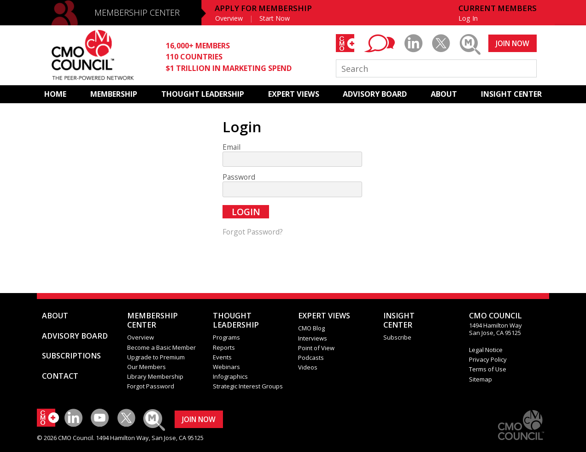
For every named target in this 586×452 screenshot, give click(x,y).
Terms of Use (487, 369)
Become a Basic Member (161, 347)
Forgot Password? (253, 232)
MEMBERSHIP (113, 94)
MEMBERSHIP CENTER (137, 12)
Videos (307, 367)
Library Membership (155, 376)
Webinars (226, 367)
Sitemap (480, 379)
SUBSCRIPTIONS (71, 356)
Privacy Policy (488, 359)
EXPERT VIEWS (293, 94)
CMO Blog (311, 328)
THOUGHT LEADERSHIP (202, 94)
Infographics (230, 376)
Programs (226, 337)
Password (239, 177)
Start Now (274, 18)
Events (222, 357)
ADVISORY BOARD (375, 94)
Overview (229, 18)
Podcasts (311, 357)
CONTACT (60, 376)
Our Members (146, 367)
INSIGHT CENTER (511, 94)
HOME (55, 94)
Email (231, 147)
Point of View (316, 348)
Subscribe (397, 337)
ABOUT (444, 94)
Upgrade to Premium (156, 357)
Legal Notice (486, 350)
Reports (224, 347)
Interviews (312, 338)
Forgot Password (150, 386)
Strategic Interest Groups (248, 386)
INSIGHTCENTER (399, 320)
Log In (468, 18)
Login (246, 211)
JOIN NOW (512, 43)
